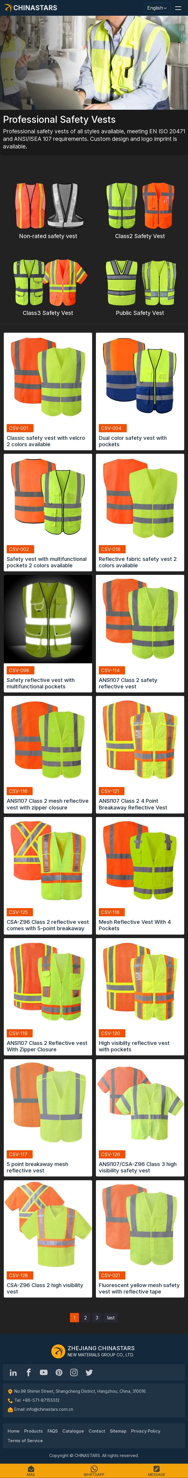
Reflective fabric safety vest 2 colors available (138, 562)
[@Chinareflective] (89, 1372)
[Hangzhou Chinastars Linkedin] (13, 1372)
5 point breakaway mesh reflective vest (37, 1167)
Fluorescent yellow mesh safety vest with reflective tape (139, 1288)
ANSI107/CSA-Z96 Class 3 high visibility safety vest (138, 1167)
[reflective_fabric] (74, 1372)
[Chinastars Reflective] (43, 1372)
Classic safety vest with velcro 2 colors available (46, 441)
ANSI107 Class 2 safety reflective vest (128, 683)
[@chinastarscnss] (28, 1372)
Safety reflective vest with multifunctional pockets (41, 683)
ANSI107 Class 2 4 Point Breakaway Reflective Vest (133, 804)
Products (33, 1431)
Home (14, 1431)
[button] (178, 8)
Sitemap (118, 1431)
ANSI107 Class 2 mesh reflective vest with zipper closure (48, 804)
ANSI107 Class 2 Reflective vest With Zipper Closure (47, 1046)
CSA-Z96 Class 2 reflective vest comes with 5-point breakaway (48, 925)
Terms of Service (25, 1440)
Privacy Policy (145, 1431)
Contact (97, 1431)
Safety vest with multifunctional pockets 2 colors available (47, 562)
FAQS (53, 1431)
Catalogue (73, 1431)
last (111, 1318)
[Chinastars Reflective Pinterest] (58, 1372)
